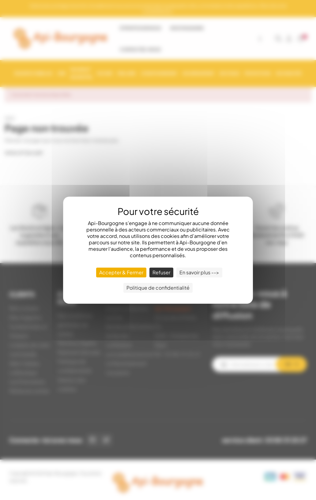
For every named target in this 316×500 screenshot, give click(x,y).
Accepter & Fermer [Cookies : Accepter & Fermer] (121, 272)
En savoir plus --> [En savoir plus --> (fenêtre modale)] (199, 272)
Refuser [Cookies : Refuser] (161, 272)
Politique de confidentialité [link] (158, 287)
